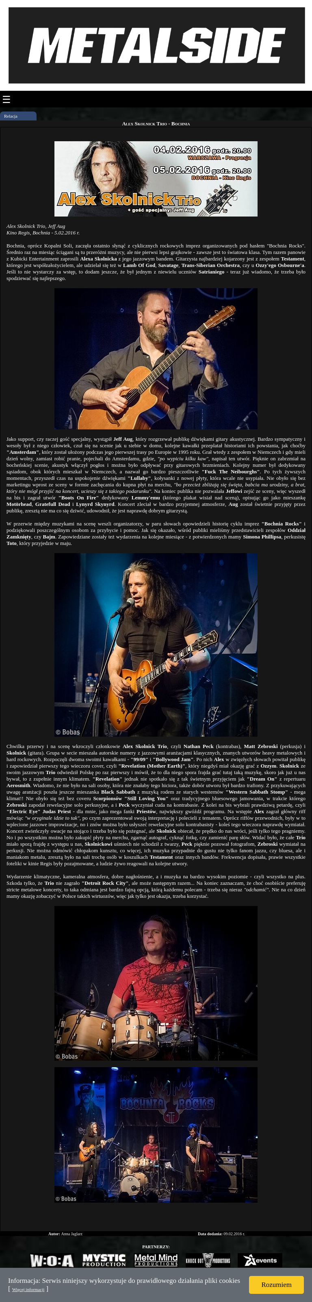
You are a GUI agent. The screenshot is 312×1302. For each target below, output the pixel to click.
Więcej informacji (28, 1289)
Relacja (10, 116)
